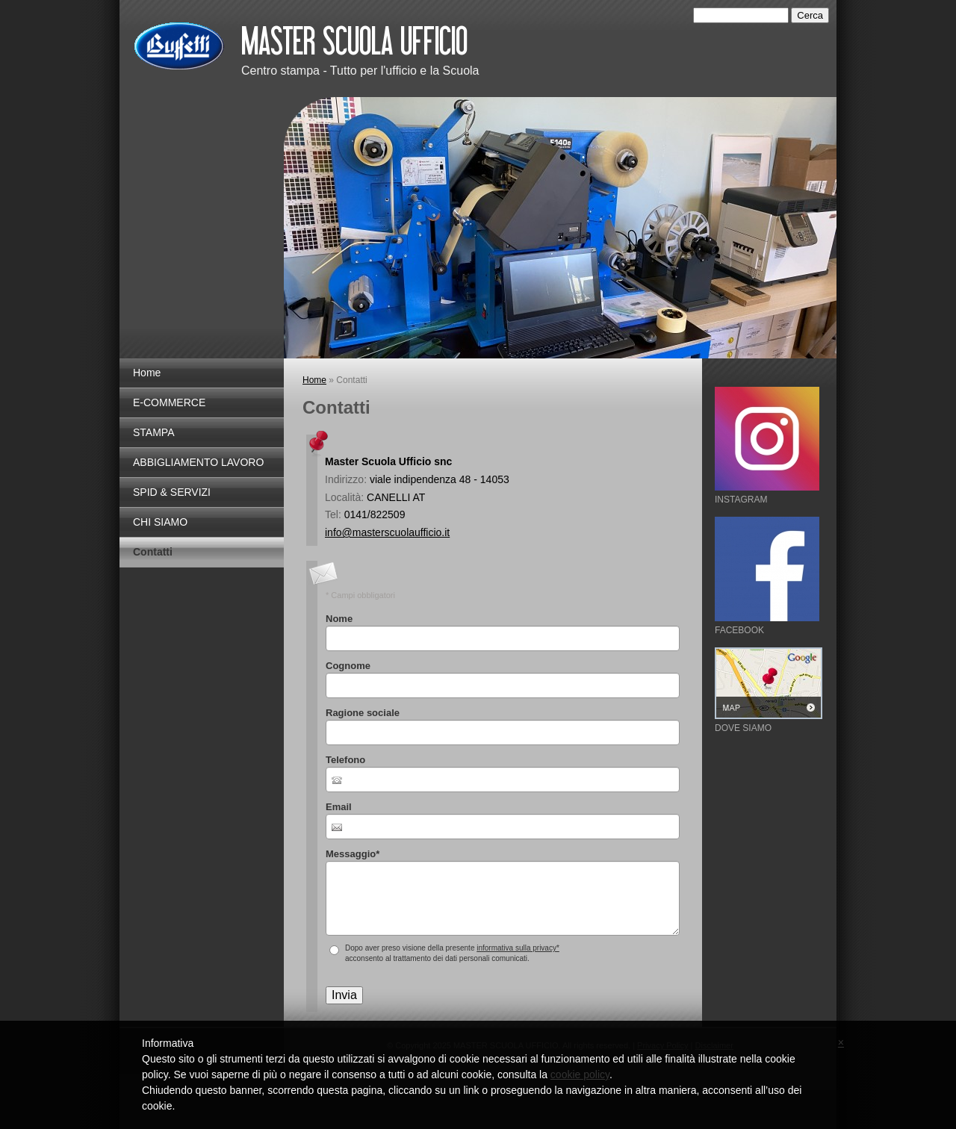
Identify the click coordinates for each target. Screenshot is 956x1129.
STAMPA (154, 432)
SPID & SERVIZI (172, 492)
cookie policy (579, 1074)
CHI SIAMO (160, 522)
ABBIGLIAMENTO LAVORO (198, 462)
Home (147, 373)
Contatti (153, 552)
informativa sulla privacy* (518, 948)
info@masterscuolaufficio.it (387, 532)
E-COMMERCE (169, 402)
